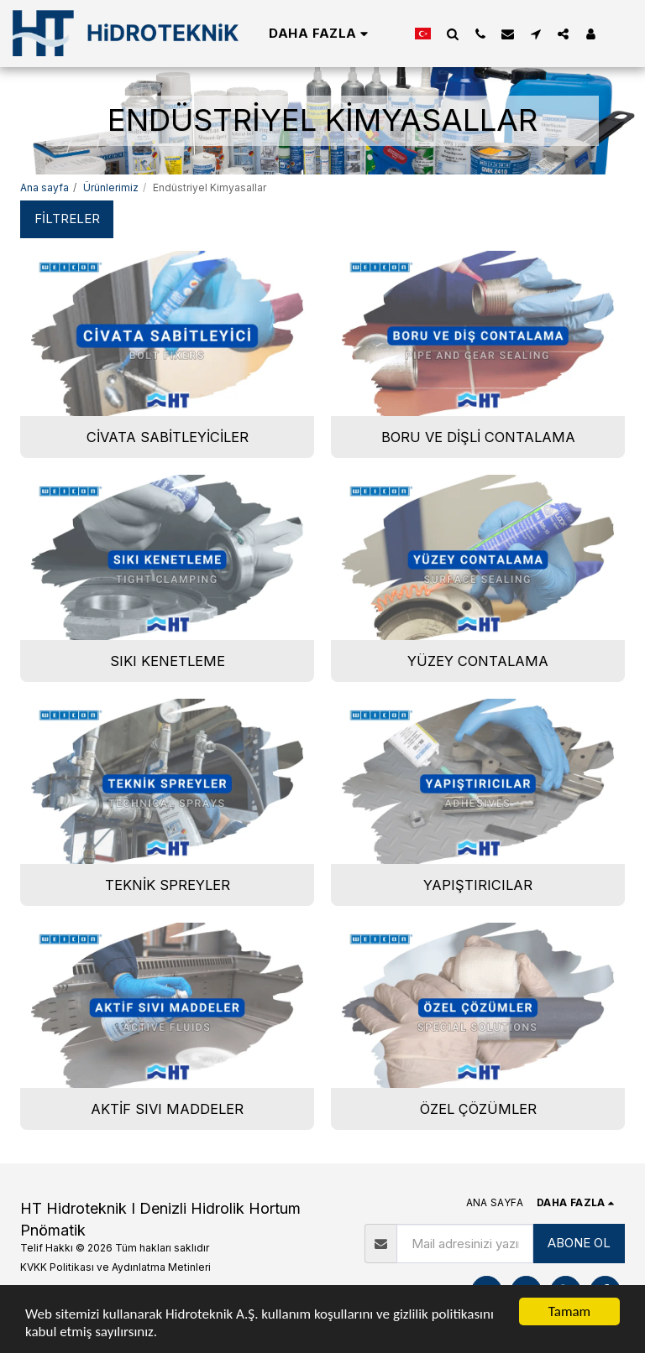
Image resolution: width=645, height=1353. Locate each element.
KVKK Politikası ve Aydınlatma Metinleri (115, 1267)
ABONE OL (579, 1243)
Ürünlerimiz (111, 187)
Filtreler (67, 218)
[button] (452, 33)
